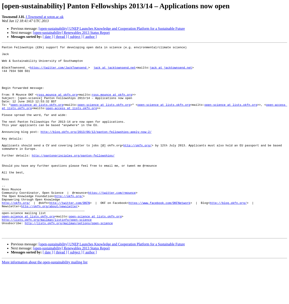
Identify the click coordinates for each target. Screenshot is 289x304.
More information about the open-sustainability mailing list (45, 300)
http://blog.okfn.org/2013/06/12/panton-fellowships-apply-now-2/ (96, 149)
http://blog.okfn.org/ (228, 235)
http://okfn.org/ (137, 166)
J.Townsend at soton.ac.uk (44, 17)
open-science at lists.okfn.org (37, 117)
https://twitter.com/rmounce (112, 222)
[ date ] (48, 37)
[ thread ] (60, 37)
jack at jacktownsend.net (114, 72)
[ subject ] (75, 37)
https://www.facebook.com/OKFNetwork (159, 235)
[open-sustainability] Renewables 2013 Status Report (71, 33)
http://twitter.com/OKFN (69, 235)
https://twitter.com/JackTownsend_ (59, 72)
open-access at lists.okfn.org (71, 121)
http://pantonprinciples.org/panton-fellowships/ (73, 178)
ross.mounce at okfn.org (57, 105)
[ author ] (90, 37)
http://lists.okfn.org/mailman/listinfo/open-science (47, 255)
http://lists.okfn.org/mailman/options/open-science (69, 259)
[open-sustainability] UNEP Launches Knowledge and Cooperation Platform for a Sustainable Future (112, 28)
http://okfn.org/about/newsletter (49, 239)
